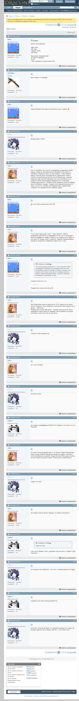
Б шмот (13, 29)
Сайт (8, 7)
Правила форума (32, 678)
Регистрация (70, 1)
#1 (75, 36)
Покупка (25, 16)
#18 (74, 561)
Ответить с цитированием (67, 66)
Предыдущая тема (35, 659)
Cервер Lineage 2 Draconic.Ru (61, 691)
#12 (74, 386)
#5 (75, 162)
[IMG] (28, 671)
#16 (74, 505)
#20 (74, 620)
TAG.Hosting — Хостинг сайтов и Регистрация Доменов (41, 696)
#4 (75, 131)
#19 (74, 593)
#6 (75, 196)
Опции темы (70, 32)
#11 (74, 357)
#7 (75, 226)
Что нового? (28, 7)
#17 (74, 534)
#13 (74, 417)
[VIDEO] (28, 673)
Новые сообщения (29, 10)
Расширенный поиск (71, 10)
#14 (74, 444)
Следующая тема (48, 659)
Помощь (59, 1)
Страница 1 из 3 (52, 25)
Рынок (18, 16)
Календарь (45, 10)
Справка (38, 10)
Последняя (71, 25)
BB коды (29, 667)
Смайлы (29, 669)
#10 (74, 326)
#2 (75, 70)
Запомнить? (35, 4)
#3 (75, 101)
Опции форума (53, 10)
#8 (75, 255)
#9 (75, 296)
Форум (18, 7)
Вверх (73, 691)
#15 (74, 474)
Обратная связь (46, 691)
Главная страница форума (15, 10)
